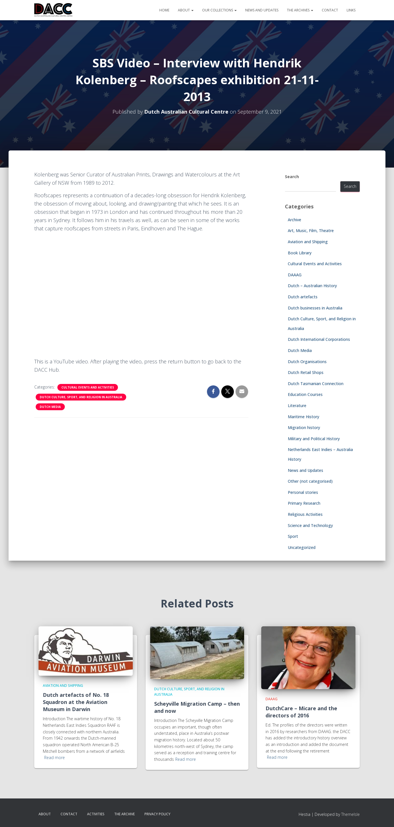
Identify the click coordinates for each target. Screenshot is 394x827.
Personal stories (303, 492)
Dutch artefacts (302, 296)
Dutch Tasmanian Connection (315, 383)
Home (164, 10)
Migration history (304, 427)
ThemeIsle (350, 814)
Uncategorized (301, 547)
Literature (297, 405)
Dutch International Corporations (319, 339)
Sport (293, 536)
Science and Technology (310, 525)
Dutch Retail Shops (305, 372)
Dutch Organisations (307, 361)
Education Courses (305, 394)
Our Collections (219, 10)
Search (292, 176)
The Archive (124, 814)
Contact (330, 10)
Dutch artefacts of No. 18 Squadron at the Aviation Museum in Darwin (76, 702)
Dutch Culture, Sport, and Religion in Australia (81, 397)
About (186, 10)
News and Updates (261, 10)
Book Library (299, 252)
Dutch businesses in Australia (315, 308)
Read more (54, 757)
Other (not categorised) (310, 481)
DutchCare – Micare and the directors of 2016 (301, 712)
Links (351, 10)
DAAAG (294, 274)
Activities (95, 814)
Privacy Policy (157, 814)
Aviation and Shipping (308, 241)
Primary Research (304, 503)
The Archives (300, 10)
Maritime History (303, 416)
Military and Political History (314, 438)
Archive (294, 219)
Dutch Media (50, 407)
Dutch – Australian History (312, 285)
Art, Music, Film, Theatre (311, 230)
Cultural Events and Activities (87, 387)
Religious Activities (305, 514)
